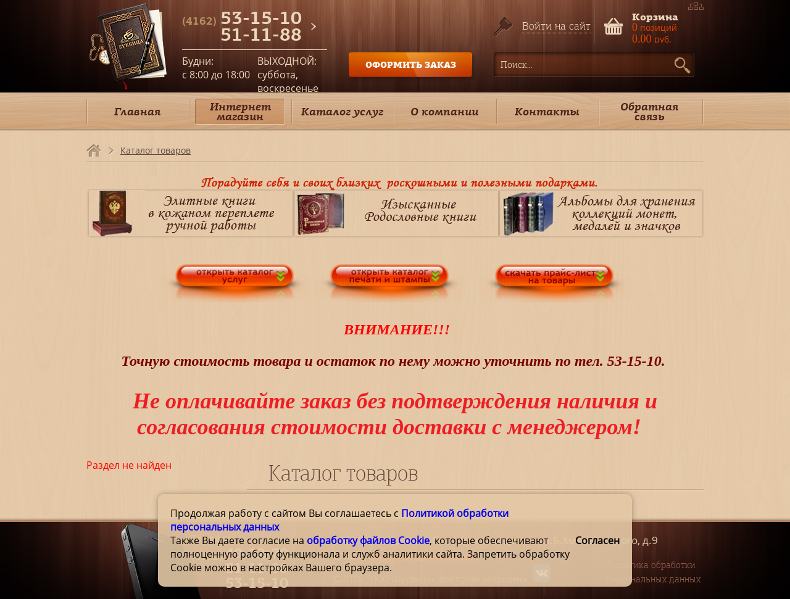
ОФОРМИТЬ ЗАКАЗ (410, 64)
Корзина (655, 16)
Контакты (547, 111)
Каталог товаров (155, 150)
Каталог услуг (342, 111)
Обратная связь (649, 111)
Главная (137, 111)
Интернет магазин (240, 111)
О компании (444, 111)
